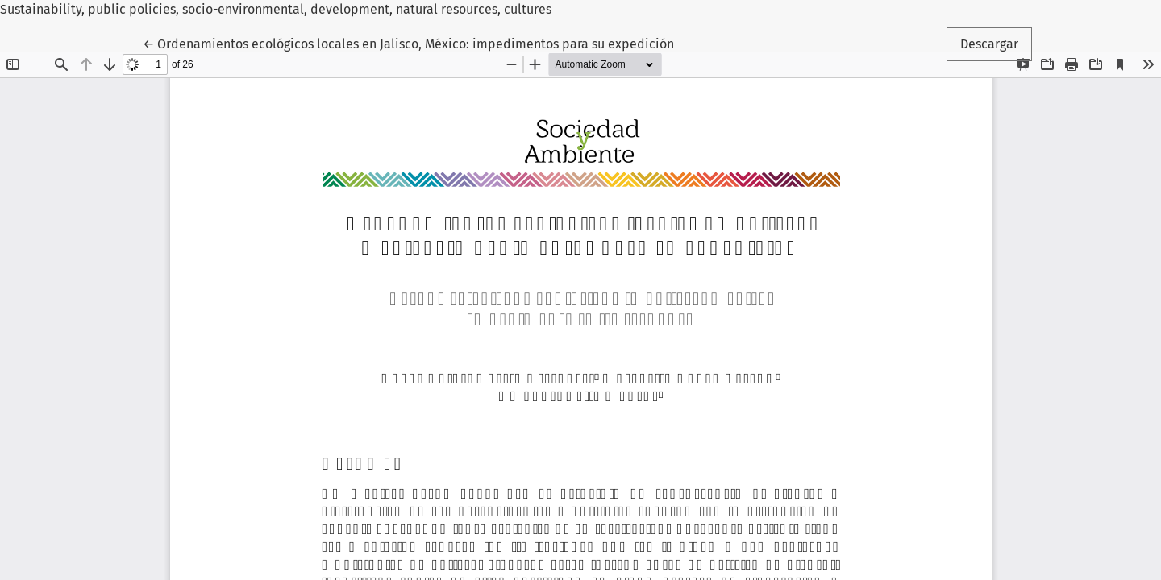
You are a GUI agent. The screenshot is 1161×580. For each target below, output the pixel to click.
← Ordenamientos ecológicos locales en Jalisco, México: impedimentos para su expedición (408, 43)
